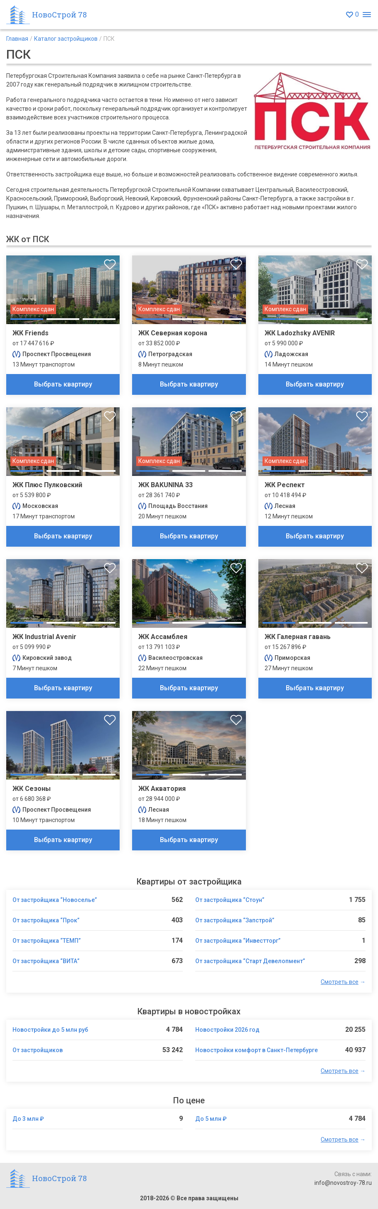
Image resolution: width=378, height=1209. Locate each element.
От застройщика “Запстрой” (234, 920)
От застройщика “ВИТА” (45, 961)
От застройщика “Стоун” (229, 900)
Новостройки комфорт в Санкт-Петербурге (256, 1050)
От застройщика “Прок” (45, 920)
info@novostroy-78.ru (343, 1182)
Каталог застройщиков (66, 38)
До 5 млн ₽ (211, 1118)
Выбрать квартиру (63, 384)
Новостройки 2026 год (227, 1029)
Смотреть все (339, 982)
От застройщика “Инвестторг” (237, 940)
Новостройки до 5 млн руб (50, 1029)
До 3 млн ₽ (28, 1118)
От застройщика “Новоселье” (54, 900)
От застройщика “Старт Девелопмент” (250, 961)
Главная (17, 38)
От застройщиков (37, 1050)
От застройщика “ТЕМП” (46, 940)
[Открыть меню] (366, 15)
